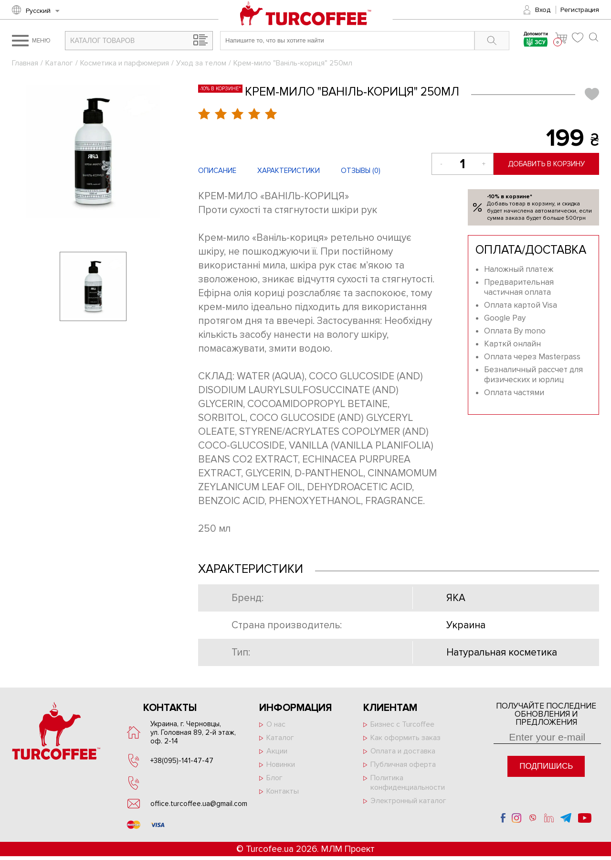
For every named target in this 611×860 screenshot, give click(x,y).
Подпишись (546, 766)
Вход (542, 10)
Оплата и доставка (402, 751)
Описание (217, 170)
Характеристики (288, 170)
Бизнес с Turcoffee (402, 724)
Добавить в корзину (546, 164)
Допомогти (536, 40)
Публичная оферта (403, 764)
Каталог (59, 63)
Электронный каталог (408, 801)
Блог (274, 778)
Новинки (280, 764)
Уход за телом (201, 63)
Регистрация (579, 10)
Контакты (282, 791)
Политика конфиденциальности (407, 782)
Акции (276, 751)
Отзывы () (360, 170)
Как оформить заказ (405, 737)
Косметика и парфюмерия (124, 63)
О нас (275, 724)
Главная (25, 63)
